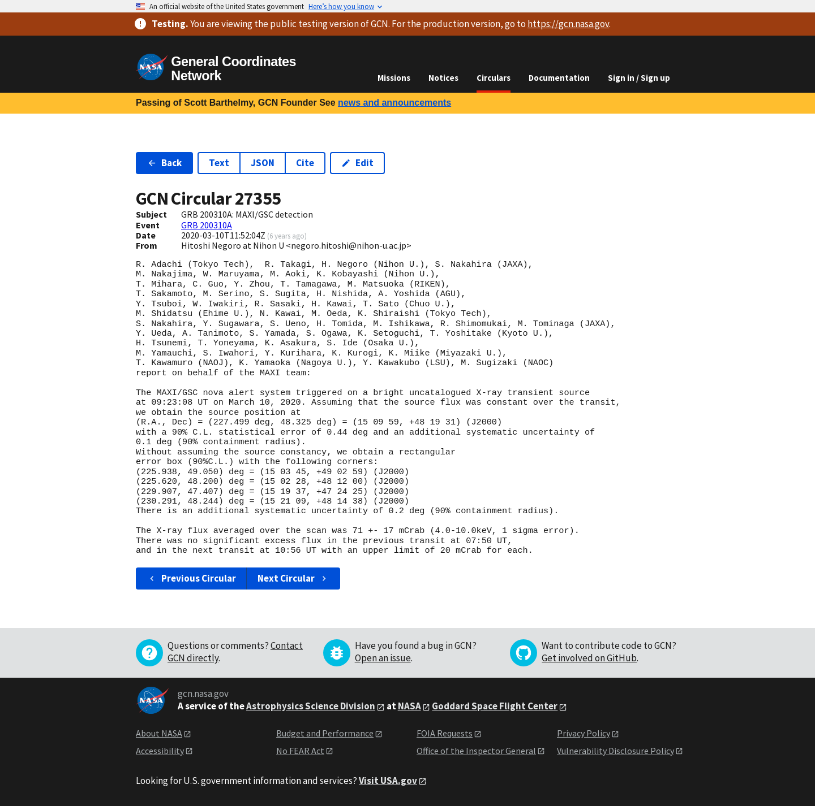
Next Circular (293, 578)
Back (164, 163)
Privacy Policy (583, 733)
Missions (394, 77)
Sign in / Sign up (639, 77)
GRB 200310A (206, 225)
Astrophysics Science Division (310, 706)
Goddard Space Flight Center (494, 706)
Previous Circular (191, 578)
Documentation (559, 77)
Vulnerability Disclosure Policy (615, 750)
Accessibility (160, 750)
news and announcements (394, 102)
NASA (409, 706)
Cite (305, 163)
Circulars (494, 77)
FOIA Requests (445, 733)
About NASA (159, 733)
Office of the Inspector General (476, 750)
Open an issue (383, 658)
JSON (262, 163)
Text (219, 163)
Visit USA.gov (388, 780)
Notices (443, 77)
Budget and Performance (325, 733)
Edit (357, 163)
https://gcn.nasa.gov (568, 24)
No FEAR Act (300, 750)
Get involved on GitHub (589, 658)
